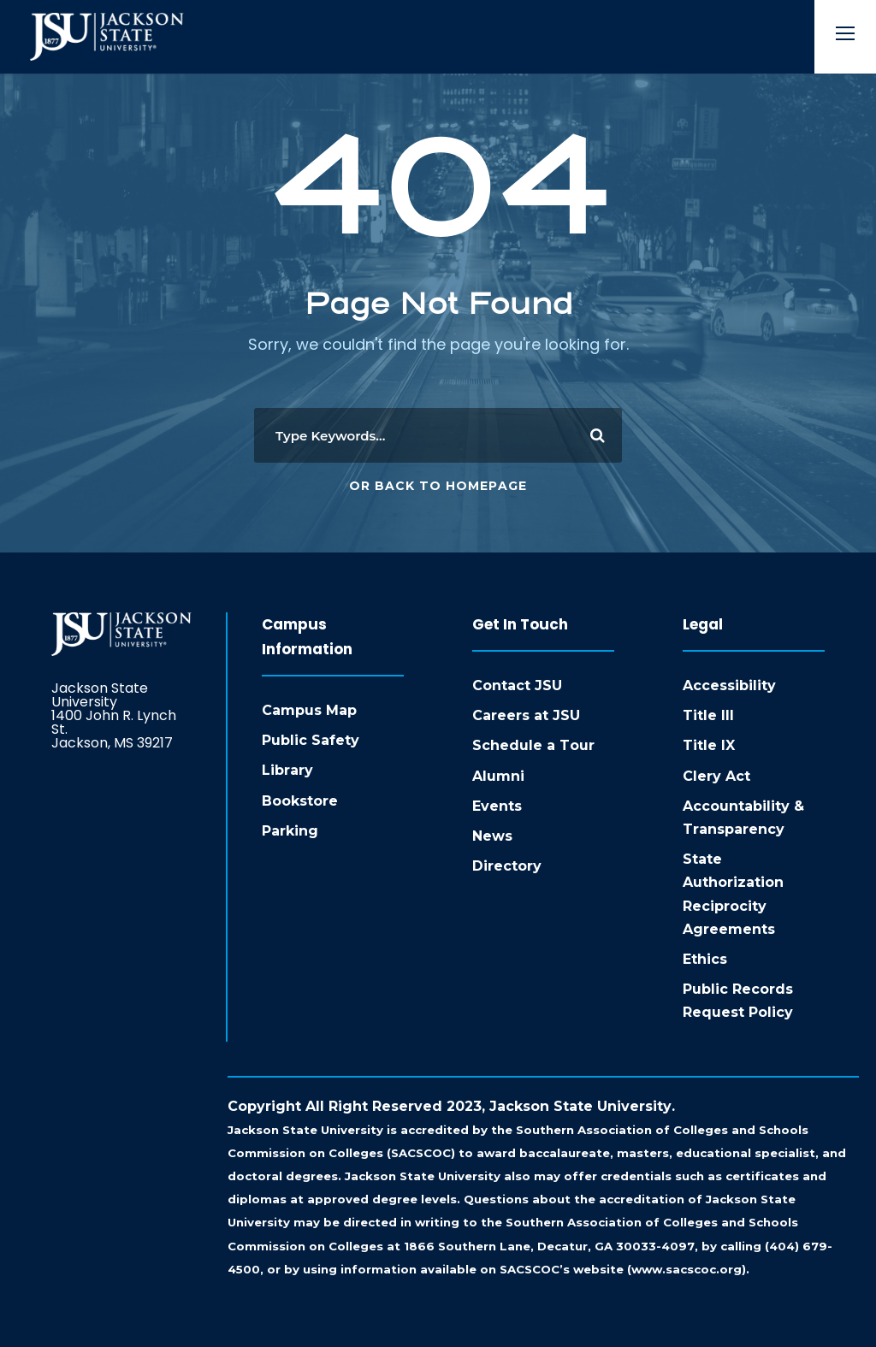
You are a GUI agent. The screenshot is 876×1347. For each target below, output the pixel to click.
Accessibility (729, 685)
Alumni (498, 776)
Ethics (705, 959)
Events (497, 806)
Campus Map (309, 710)
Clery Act (716, 776)
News (492, 836)
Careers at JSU (526, 715)
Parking (290, 831)
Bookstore (300, 801)
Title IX (709, 745)
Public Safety (310, 740)
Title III (708, 715)
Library (287, 770)
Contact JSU (517, 685)
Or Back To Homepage (438, 485)
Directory (507, 866)
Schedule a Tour (533, 745)
